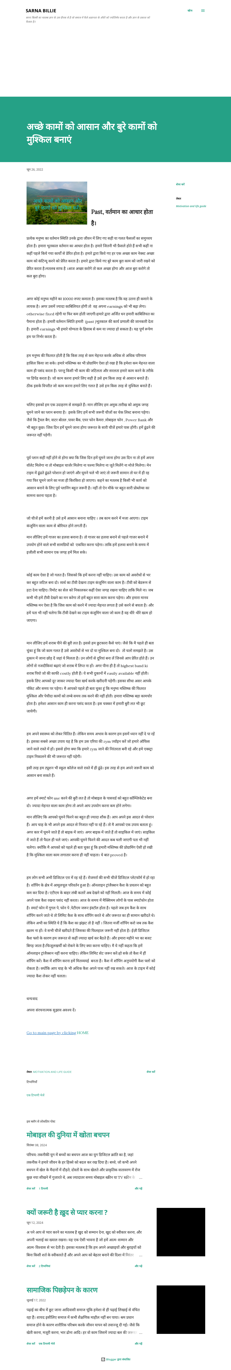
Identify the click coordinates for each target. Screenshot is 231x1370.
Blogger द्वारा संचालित (115, 1359)
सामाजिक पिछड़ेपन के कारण (62, 1290)
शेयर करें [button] (180, 184)
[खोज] (190, 10)
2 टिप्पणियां (44, 1266)
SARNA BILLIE (41, 10)
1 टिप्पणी (43, 1188)
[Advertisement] (115, 61)
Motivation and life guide (191, 206)
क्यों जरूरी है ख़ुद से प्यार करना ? (67, 1212)
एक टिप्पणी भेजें (35, 1095)
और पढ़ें (138, 1188)
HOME (83, 1032)
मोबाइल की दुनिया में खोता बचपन (68, 1134)
